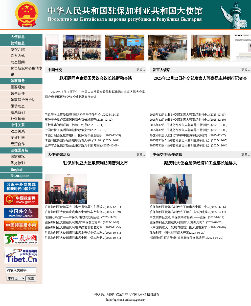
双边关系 (18, 131)
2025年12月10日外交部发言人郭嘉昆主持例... (180, 119)
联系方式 (18, 56)
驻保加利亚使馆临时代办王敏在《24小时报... (180, 212)
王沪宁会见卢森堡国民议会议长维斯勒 (70, 119)
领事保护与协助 (23, 100)
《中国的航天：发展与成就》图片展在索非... (180, 227)
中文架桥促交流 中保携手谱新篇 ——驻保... (179, 217)
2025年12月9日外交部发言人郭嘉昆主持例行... (180, 125)
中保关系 (18, 125)
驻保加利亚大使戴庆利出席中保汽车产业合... (75, 212)
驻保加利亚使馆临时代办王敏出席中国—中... (180, 207)
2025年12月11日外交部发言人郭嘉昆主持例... (180, 114)
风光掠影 (18, 163)
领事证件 (18, 93)
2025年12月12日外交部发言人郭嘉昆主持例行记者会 (200, 78)
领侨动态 (18, 106)
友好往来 (18, 138)
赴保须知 (18, 119)
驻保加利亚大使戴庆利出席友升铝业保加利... (75, 232)
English (17, 169)
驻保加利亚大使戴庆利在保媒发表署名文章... (75, 227)
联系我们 (18, 112)
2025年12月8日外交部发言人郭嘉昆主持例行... (180, 130)
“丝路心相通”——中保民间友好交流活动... (73, 217)
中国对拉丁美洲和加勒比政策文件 (67, 130)
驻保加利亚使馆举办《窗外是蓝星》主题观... (75, 207)
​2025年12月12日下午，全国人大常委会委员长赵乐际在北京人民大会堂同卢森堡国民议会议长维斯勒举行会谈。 (95, 94)
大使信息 (18, 37)
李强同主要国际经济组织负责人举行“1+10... (74, 140)
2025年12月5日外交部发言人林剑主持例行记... (180, 140)
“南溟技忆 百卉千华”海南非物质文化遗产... (178, 237)
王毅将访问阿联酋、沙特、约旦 (66, 125)
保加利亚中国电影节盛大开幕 (169, 232)
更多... (140, 70)
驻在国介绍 (19, 150)
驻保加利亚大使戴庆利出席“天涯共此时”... (178, 222)
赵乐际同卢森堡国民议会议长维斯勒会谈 (95, 78)
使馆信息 (18, 43)
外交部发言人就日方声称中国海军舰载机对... (180, 135)
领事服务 (18, 81)
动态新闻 (18, 62)
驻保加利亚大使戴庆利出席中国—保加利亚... (75, 237)
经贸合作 (18, 144)
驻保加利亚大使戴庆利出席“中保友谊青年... (74, 222)
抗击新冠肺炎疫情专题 (26, 71)
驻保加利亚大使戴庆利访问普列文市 (95, 163)
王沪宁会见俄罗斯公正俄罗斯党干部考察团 (73, 145)
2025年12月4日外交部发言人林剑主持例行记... (180, 145)
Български (20, 176)
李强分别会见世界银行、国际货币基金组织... (75, 135)
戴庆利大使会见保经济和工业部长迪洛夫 (200, 163)
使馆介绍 (18, 49)
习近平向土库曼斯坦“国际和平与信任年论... (74, 114)
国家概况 (18, 157)
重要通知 (18, 87)
